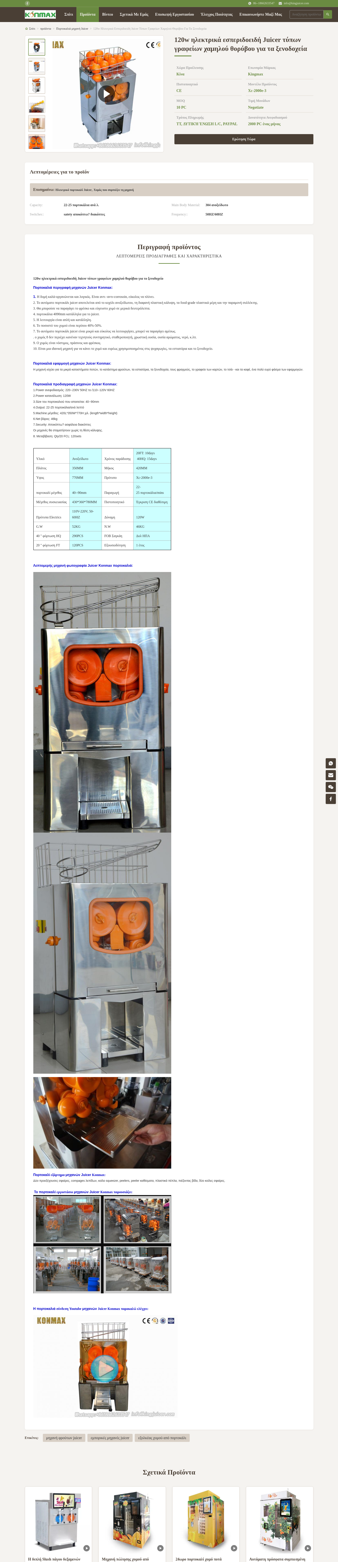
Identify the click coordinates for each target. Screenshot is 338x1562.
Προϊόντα (87, 14)
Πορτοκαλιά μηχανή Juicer (72, 28)
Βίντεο (107, 14)
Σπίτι (68, 14)
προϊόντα (45, 28)
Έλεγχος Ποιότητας (217, 14)
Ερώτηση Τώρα (243, 139)
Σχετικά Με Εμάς (134, 14)
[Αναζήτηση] (328, 14)
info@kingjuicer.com (296, 3)
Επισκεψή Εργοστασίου (174, 14)
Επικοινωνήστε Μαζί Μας (260, 14)
